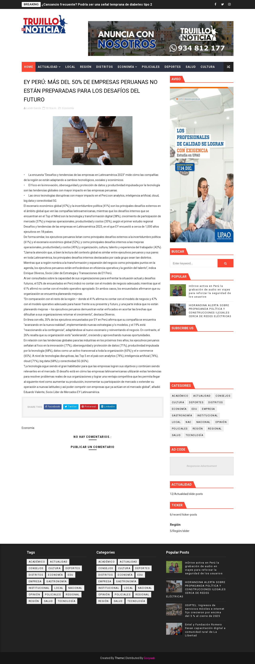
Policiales (151, 66)
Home (28, 66)
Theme (119, 658)
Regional (215, 428)
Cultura (208, 66)
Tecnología (194, 435)
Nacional (203, 422)
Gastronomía (182, 415)
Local (70, 66)
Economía (126, 66)
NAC (188, 422)
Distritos (104, 66)
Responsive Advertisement (202, 465)
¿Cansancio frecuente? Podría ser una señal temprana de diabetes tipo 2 (97, 4)
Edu (194, 409)
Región (85, 66)
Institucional (207, 415)
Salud (191, 66)
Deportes (173, 66)
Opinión (221, 422)
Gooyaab (149, 658)
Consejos (223, 395)
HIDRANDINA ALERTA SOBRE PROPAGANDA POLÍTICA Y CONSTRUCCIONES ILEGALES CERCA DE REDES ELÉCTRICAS (196, 589)
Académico (180, 395)
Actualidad (48, 66)
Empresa (208, 409)
